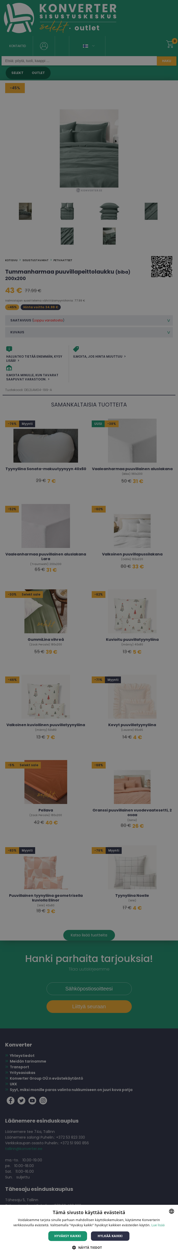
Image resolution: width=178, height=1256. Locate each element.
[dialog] (89, 628)
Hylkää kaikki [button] (110, 1236)
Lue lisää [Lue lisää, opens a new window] (158, 1225)
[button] (89, 1247)
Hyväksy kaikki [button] (67, 1236)
